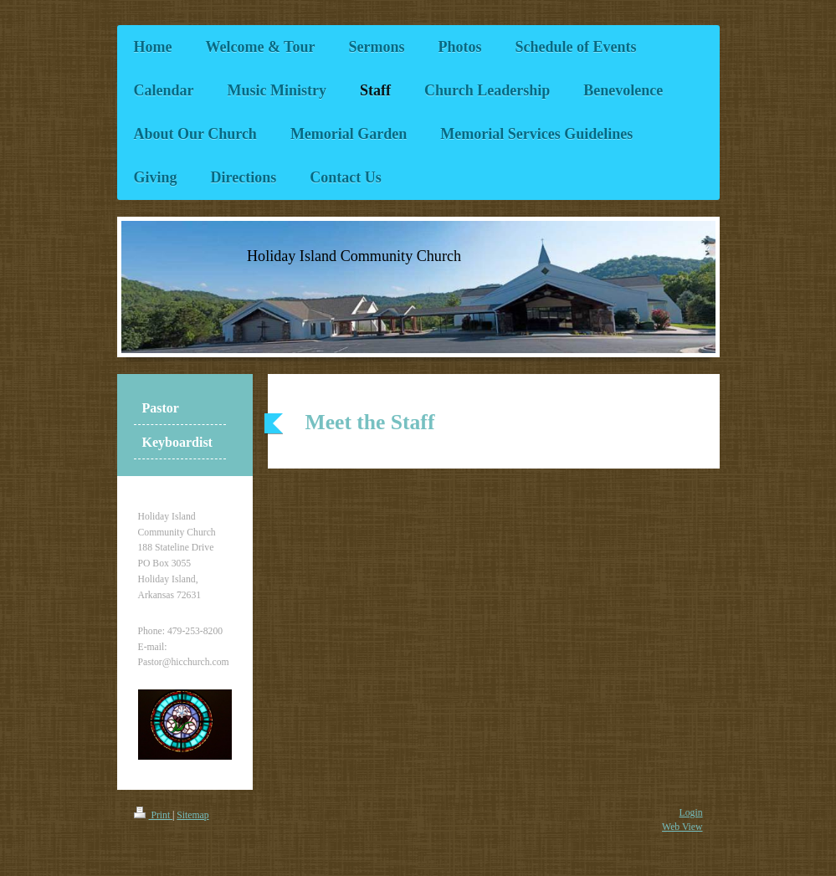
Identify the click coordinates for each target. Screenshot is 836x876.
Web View (682, 827)
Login (691, 812)
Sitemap (192, 815)
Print (153, 815)
